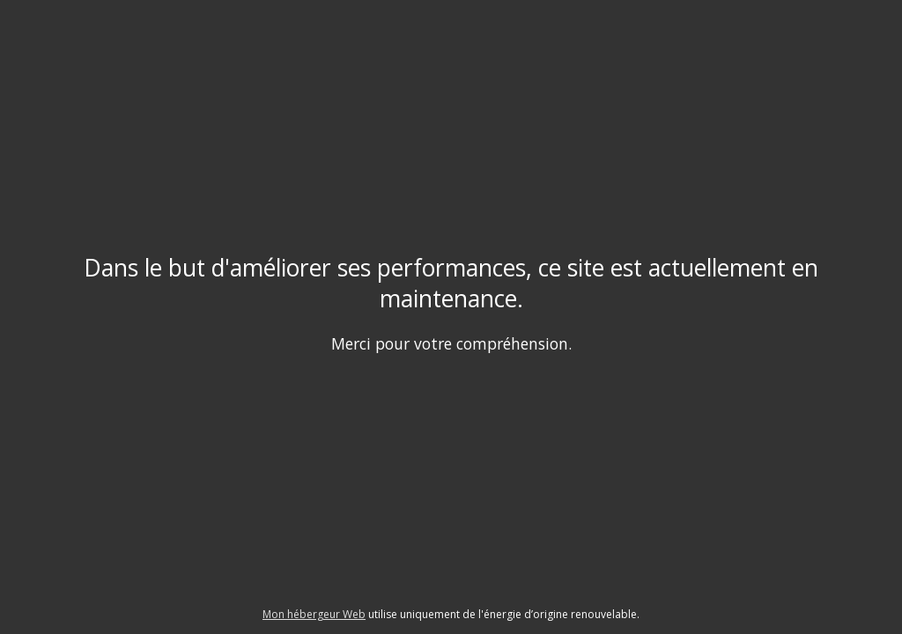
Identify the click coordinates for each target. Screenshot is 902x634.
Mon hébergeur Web (314, 614)
